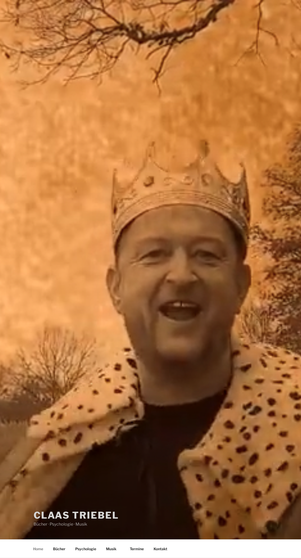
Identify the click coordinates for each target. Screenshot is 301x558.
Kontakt (160, 549)
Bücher (59, 549)
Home (38, 549)
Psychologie (85, 549)
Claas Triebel (76, 515)
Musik (113, 549)
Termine (137, 549)
